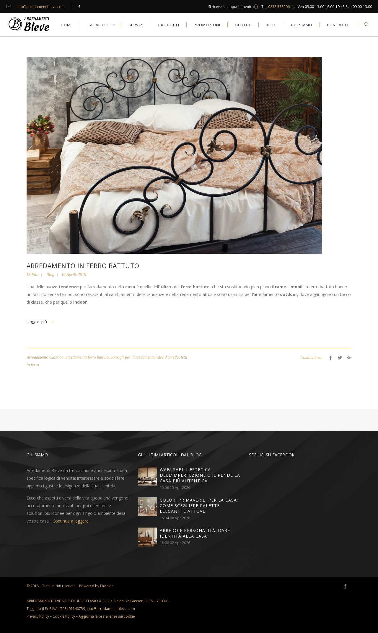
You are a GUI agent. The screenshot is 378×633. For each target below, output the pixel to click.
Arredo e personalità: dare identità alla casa (195, 533)
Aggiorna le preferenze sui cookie (107, 616)
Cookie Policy (64, 616)
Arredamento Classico (45, 357)
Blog (50, 274)
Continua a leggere (71, 521)
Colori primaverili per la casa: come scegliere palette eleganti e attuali (199, 505)
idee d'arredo (168, 357)
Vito (35, 274)
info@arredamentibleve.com (41, 6)
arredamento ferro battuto (87, 357)
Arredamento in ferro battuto (83, 266)
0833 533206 (279, 6)
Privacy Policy (38, 616)
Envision (107, 585)
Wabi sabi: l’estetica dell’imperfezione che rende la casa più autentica (200, 475)
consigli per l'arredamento (133, 357)
